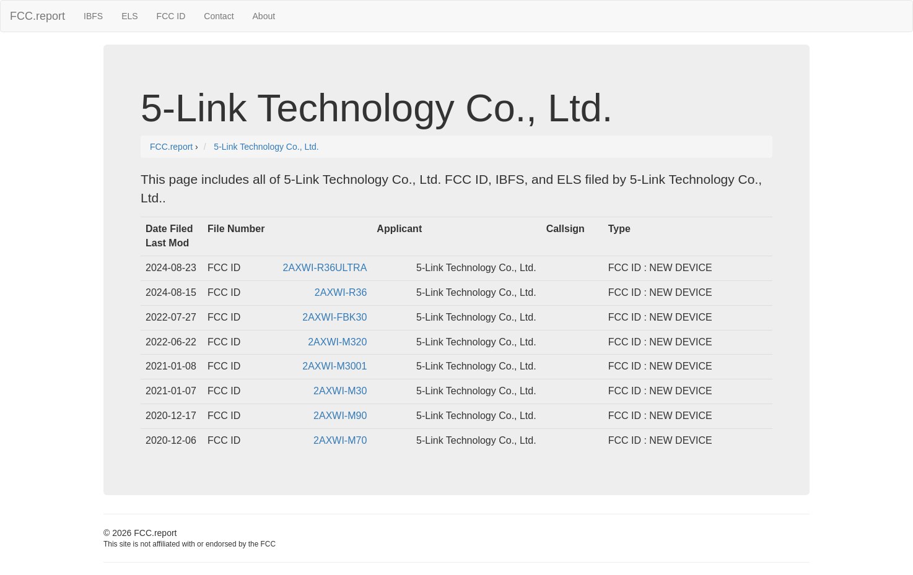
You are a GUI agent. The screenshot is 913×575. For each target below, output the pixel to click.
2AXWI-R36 (341, 292)
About (264, 16)
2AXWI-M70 (340, 440)
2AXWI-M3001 (334, 366)
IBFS (93, 16)
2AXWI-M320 (337, 342)
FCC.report (37, 16)
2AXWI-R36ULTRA (325, 267)
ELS (129, 16)
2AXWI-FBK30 (334, 317)
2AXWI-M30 (340, 391)
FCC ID (171, 16)
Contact (219, 16)
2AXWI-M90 (340, 415)
